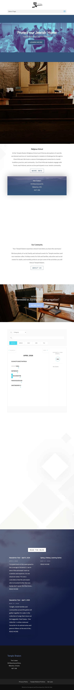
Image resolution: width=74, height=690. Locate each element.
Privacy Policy (23, 682)
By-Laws (50, 682)
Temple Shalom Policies (37, 682)
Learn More (36, 42)
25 (43, 381)
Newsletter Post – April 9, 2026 (19, 558)
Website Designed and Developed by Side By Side (37, 687)
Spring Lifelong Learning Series (50, 558)
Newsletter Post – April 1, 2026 (19, 600)
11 (42, 371)
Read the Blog (37, 550)
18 (42, 376)
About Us (37, 268)
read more (13, 589)
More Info (37, 171)
